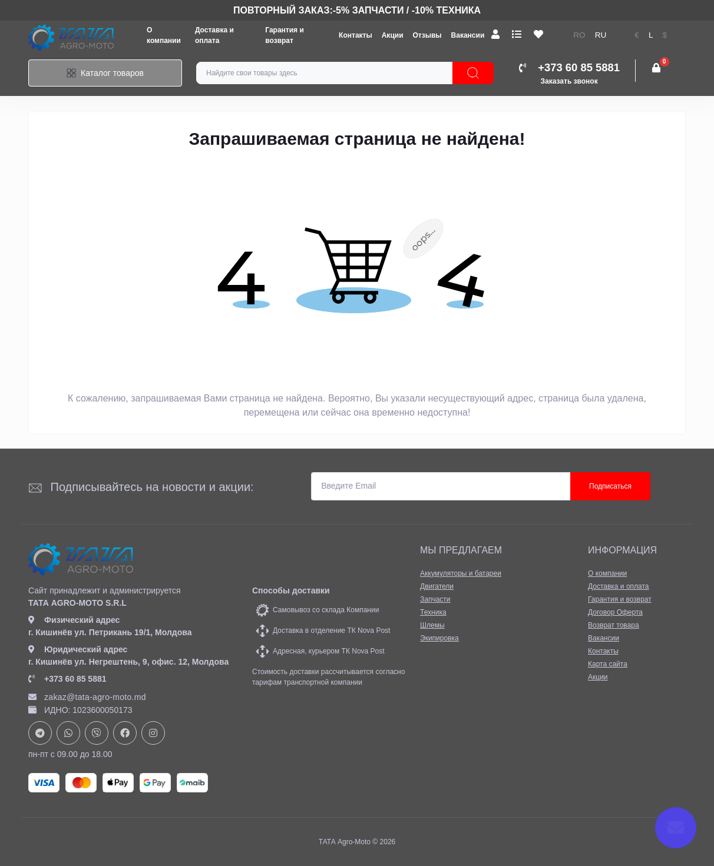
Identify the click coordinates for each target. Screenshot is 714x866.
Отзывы (427, 35)
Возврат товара (613, 625)
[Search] (473, 73)
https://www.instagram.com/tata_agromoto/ (153, 733)
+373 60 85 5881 (67, 678)
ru (601, 35)
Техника (433, 612)
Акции (393, 35)
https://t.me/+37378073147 (40, 733)
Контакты (355, 35)
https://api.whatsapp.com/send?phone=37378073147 (68, 733)
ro (579, 35)
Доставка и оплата (618, 586)
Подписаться (610, 486)
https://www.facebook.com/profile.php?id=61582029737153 (125, 733)
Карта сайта (607, 664)
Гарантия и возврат (620, 599)
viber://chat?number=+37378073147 (96, 733)
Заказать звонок (569, 81)
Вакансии (468, 35)
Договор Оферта (615, 612)
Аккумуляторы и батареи (460, 573)
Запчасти (435, 599)
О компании (607, 573)
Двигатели (437, 586)
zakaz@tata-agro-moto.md (87, 697)
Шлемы (432, 625)
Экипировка (439, 638)
